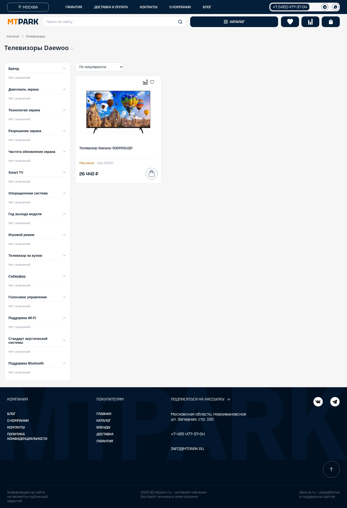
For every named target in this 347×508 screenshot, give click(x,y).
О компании (18, 420)
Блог (11, 414)
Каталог (13, 36)
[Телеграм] (324, 7)
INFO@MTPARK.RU (187, 448)
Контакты (16, 427)
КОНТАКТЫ (148, 7)
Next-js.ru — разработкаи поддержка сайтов (319, 494)
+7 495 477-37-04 (188, 433)
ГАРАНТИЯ (74, 7)
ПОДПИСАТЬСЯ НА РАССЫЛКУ (201, 399)
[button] (114, 22)
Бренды (103, 427)
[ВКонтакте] (335, 402)
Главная (103, 414)
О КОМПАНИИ (180, 7)
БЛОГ (207, 7)
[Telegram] (318, 402)
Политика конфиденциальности (27, 436)
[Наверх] (331, 469)
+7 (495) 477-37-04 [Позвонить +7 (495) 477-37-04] (290, 7)
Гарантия (104, 441)
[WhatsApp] (335, 7)
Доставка (104, 434)
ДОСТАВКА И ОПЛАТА (111, 7)
